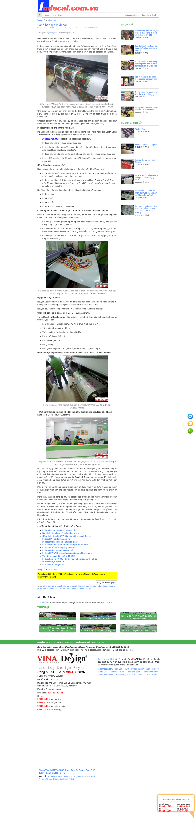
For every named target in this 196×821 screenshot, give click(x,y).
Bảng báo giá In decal (52, 25)
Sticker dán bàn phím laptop (146, 144)
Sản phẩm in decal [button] (149, 15)
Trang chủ (41, 20)
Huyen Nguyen (52, 33)
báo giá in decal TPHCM (54, 589)
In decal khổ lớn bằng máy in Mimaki (59, 547)
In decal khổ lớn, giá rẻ (57, 638)
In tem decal (57, 15)
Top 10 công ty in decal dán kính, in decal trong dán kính (146, 77)
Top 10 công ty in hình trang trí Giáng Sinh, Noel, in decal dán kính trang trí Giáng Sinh (146, 63)
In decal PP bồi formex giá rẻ (56, 539)
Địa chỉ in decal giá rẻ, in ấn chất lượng (60, 533)
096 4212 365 (43, 748)
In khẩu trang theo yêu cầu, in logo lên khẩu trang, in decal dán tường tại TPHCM (146, 32)
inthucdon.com (152, 707)
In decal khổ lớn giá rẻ (53, 565)
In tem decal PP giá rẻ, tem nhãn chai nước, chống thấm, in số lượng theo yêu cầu (146, 192)
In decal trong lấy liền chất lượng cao (60, 542)
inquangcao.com (105, 707)
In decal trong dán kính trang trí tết (58, 530)
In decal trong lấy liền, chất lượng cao (98, 669)
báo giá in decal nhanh (88, 586)
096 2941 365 (43, 744)
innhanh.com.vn (122, 707)
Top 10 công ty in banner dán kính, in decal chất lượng (146, 93)
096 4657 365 (43, 741)
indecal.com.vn (117, 710)
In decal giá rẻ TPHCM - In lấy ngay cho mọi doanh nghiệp (70, 559)
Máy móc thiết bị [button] (132, 15)
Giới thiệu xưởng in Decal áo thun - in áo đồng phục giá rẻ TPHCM (146, 48)
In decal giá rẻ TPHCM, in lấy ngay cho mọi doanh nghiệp (138, 636)
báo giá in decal (70, 586)
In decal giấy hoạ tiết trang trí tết (57, 550)
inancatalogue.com (124, 713)
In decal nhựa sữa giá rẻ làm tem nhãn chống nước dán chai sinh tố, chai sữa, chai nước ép (146, 209)
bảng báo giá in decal (52, 586)
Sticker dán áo (140, 129)
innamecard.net (151, 710)
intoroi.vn (102, 710)
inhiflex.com (152, 713)
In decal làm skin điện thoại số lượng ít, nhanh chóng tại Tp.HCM (146, 177)
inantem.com (134, 710)
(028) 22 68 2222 (55, 731)
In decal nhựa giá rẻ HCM (54, 562)
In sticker (46, 15)
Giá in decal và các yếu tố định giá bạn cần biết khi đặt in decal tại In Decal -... (78, 603)
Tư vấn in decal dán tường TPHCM (58, 556)
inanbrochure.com (106, 713)
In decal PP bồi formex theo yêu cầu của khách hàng (67, 553)
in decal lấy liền (84, 589)
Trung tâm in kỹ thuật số (109, 698)
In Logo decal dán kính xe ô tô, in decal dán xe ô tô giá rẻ (146, 108)
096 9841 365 (43, 737)
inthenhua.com (137, 707)
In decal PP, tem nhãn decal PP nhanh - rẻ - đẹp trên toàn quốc (57, 667)
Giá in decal (52, 20)
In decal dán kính (50, 139)
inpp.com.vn (139, 713)
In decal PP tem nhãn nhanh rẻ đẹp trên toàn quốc (66, 545)
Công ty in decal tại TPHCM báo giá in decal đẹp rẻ (66, 536)
